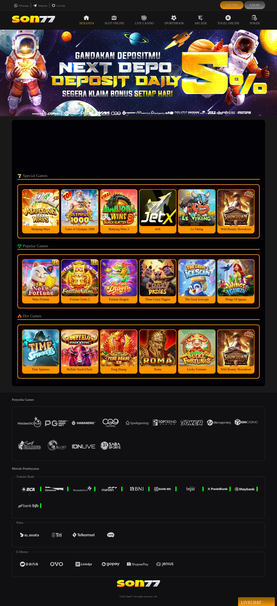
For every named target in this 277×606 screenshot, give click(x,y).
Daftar (232, 5)
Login (254, 5)
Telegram (40, 5)
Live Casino (144, 20)
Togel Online (228, 20)
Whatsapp (21, 5)
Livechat (58, 5)
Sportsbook (174, 20)
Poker (255, 20)
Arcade (201, 20)
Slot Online (114, 20)
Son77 (130, 596)
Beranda (86, 20)
